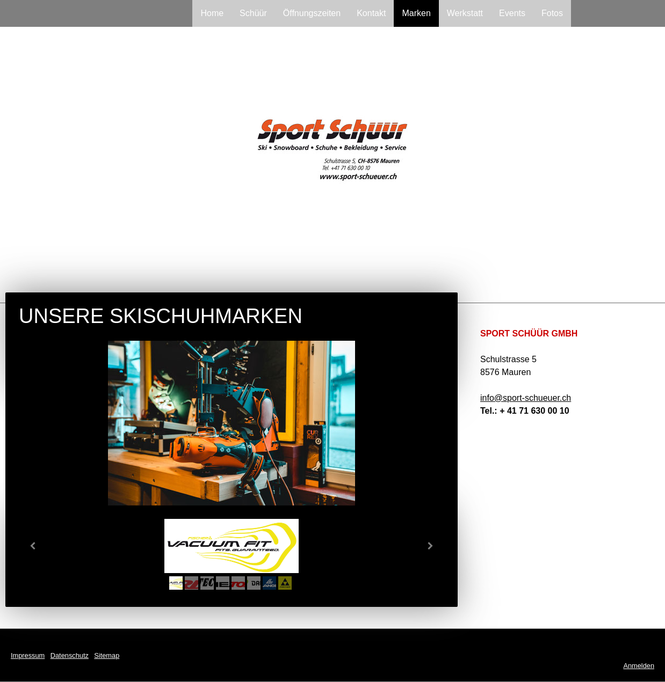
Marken (416, 13)
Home (211, 13)
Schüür (253, 13)
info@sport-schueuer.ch (525, 397)
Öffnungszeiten (312, 13)
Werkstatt (465, 13)
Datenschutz (69, 655)
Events (512, 13)
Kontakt (371, 13)
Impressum (28, 655)
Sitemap (106, 655)
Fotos (552, 13)
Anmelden (638, 666)
